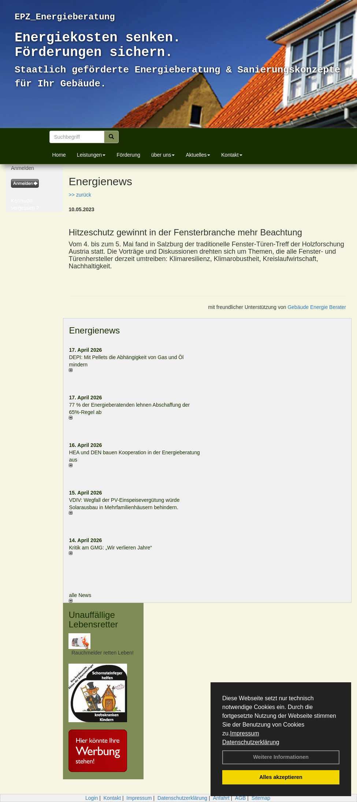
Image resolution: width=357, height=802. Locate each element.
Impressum (244, 733)
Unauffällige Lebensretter (93, 619)
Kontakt (231, 155)
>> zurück (79, 195)
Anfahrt (221, 798)
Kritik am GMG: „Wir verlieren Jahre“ (110, 548)
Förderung (128, 155)
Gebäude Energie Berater (316, 307)
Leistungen (91, 155)
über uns (163, 155)
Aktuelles (198, 155)
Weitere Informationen (281, 757)
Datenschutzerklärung (250, 742)
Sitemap (261, 798)
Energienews (94, 330)
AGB (240, 798)
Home (59, 155)
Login (91, 798)
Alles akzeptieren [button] (280, 777)
